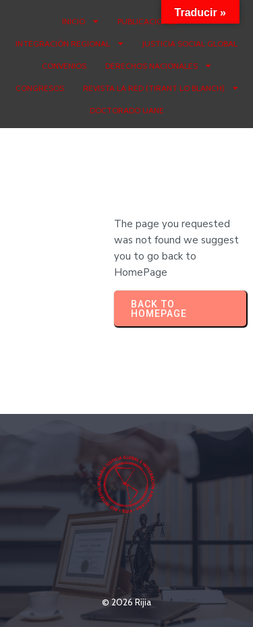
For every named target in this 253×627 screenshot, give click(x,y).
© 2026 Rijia (126, 602)
